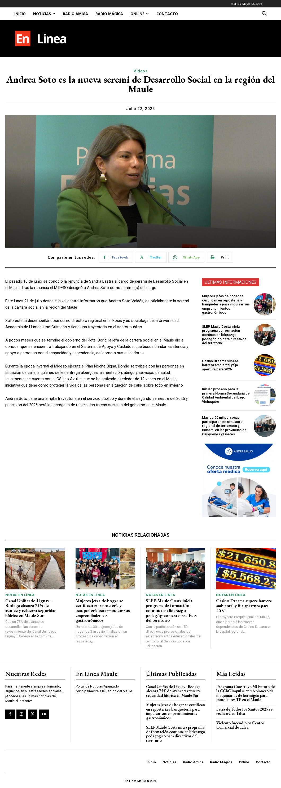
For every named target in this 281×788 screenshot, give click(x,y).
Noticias (44, 13)
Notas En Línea (19, 595)
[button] (264, 14)
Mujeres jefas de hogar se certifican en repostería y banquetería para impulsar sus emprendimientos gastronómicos (226, 304)
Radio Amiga (75, 13)
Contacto (167, 13)
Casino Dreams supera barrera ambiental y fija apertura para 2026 (220, 365)
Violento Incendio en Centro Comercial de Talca (240, 725)
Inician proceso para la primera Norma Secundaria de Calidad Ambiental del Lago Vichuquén (226, 395)
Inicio (20, 13)
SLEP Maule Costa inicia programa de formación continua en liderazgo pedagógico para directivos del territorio (224, 335)
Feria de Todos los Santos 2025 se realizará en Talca (244, 711)
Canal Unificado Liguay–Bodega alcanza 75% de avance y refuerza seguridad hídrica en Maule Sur (30, 608)
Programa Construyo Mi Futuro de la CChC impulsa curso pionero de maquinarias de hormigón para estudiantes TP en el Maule (245, 693)
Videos (140, 71)
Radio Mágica (109, 13)
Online (139, 13)
